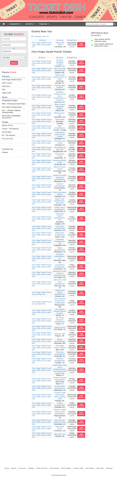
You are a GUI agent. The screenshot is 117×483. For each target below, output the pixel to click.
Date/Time (73, 40)
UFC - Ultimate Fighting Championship (11, 111)
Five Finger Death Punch (11, 80)
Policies (5, 152)
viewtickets (81, 44)
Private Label (78, 468)
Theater (5, 122)
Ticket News (54, 468)
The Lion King (7, 139)
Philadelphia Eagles (9, 100)
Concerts (6, 76)
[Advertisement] (58, 450)
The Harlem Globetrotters (12, 107)
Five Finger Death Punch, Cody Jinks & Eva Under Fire (42, 45)
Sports (5, 97)
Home (6, 468)
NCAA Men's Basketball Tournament (11, 117)
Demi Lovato (7, 83)
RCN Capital (66, 468)
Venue (61, 40)
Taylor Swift (6, 93)
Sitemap (109, 468)
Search (14, 63)
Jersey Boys (7, 132)
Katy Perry (6, 86)
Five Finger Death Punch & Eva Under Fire (41, 293)
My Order (100, 468)
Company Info (7, 149)
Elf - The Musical (8, 135)
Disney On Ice (7, 125)
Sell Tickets (89, 468)
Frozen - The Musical (10, 129)
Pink (3, 89)
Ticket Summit (41, 468)
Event (43, 40)
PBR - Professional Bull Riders (14, 104)
